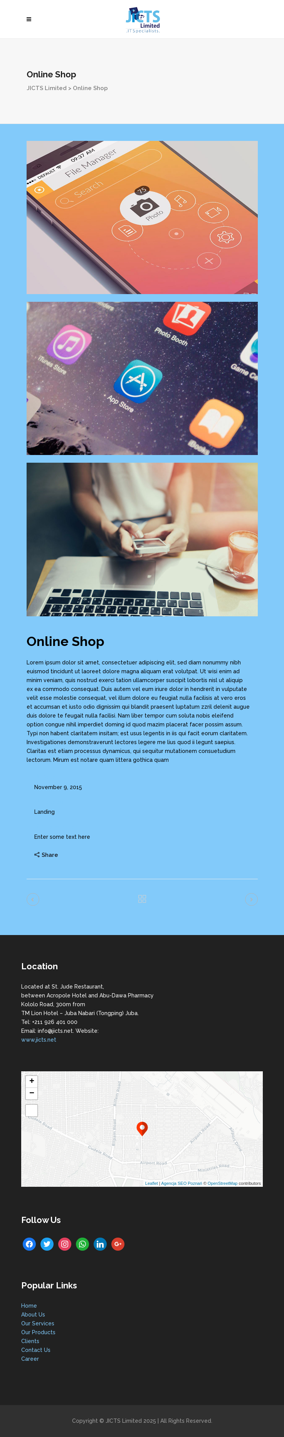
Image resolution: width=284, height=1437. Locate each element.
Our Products (38, 1332)
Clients (30, 1341)
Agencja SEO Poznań (181, 1183)
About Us (33, 1315)
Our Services (37, 1323)
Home (29, 1306)
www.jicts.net (38, 1040)
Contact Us (35, 1350)
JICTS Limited (47, 88)
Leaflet (151, 1183)
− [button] (31, 1093)
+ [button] (31, 1081)
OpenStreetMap (223, 1183)
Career (30, 1359)
